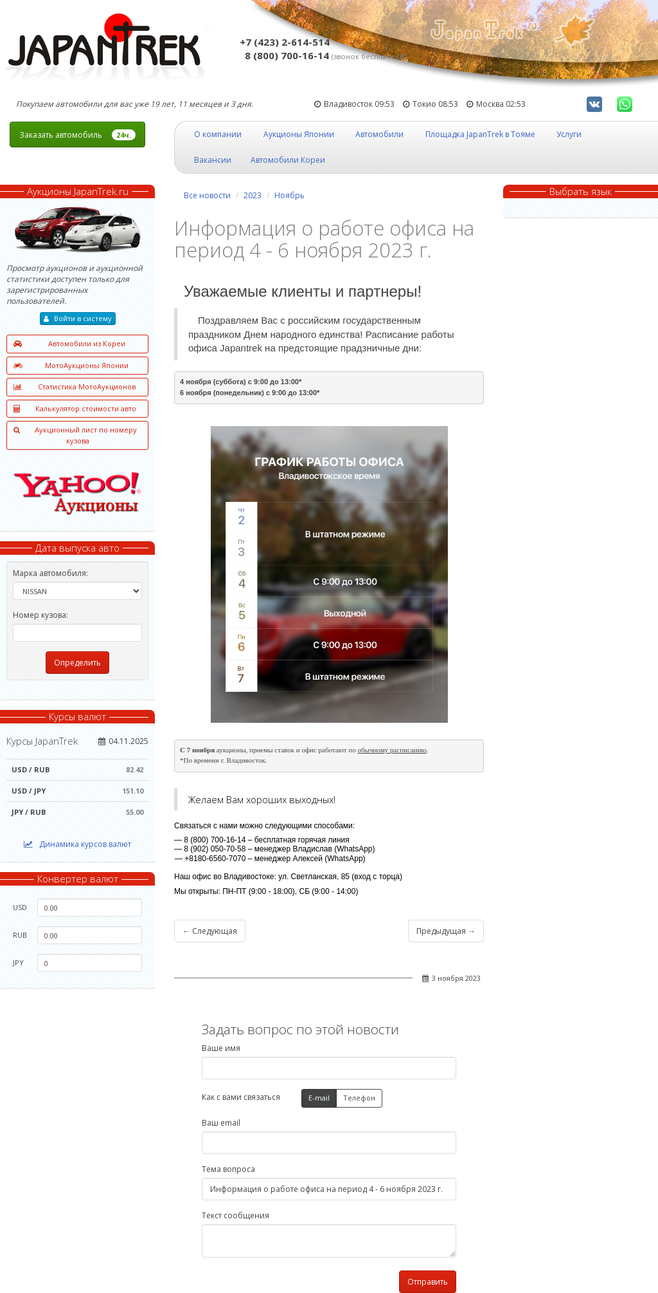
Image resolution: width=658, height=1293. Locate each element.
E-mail (319, 1098)
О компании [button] (218, 134)
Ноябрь (289, 195)
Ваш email (221, 1122)
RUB (20, 935)
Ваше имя (221, 1048)
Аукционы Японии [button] (298, 134)
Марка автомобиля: (50, 573)
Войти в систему (78, 318)
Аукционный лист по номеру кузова (75, 435)
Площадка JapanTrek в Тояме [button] (480, 134)
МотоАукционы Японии (71, 365)
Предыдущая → (446, 931)
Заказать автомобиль (77, 134)
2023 (253, 195)
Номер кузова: (40, 614)
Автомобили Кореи (288, 159)
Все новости (207, 195)
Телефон (359, 1098)
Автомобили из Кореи (69, 344)
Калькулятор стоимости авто (74, 409)
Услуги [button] (569, 134)
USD (20, 907)
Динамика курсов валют (77, 844)
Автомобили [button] (379, 134)
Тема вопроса (228, 1169)
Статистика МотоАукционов (74, 387)
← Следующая (209, 931)
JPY (18, 962)
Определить (77, 662)
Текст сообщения (235, 1215)
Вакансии (212, 159)
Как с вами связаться (241, 1097)
